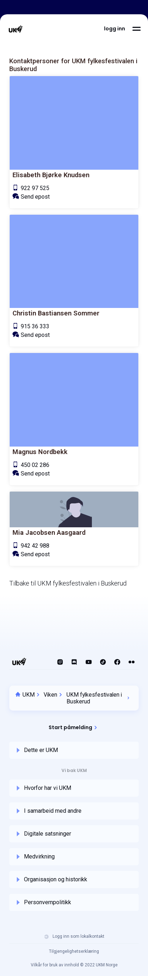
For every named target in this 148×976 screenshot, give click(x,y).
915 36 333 (35, 326)
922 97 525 (35, 188)
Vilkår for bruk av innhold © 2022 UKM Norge (74, 964)
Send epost (35, 196)
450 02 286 (35, 465)
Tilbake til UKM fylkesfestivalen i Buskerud (68, 583)
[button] (114, 29)
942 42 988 (35, 545)
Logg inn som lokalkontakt (74, 937)
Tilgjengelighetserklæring (74, 951)
